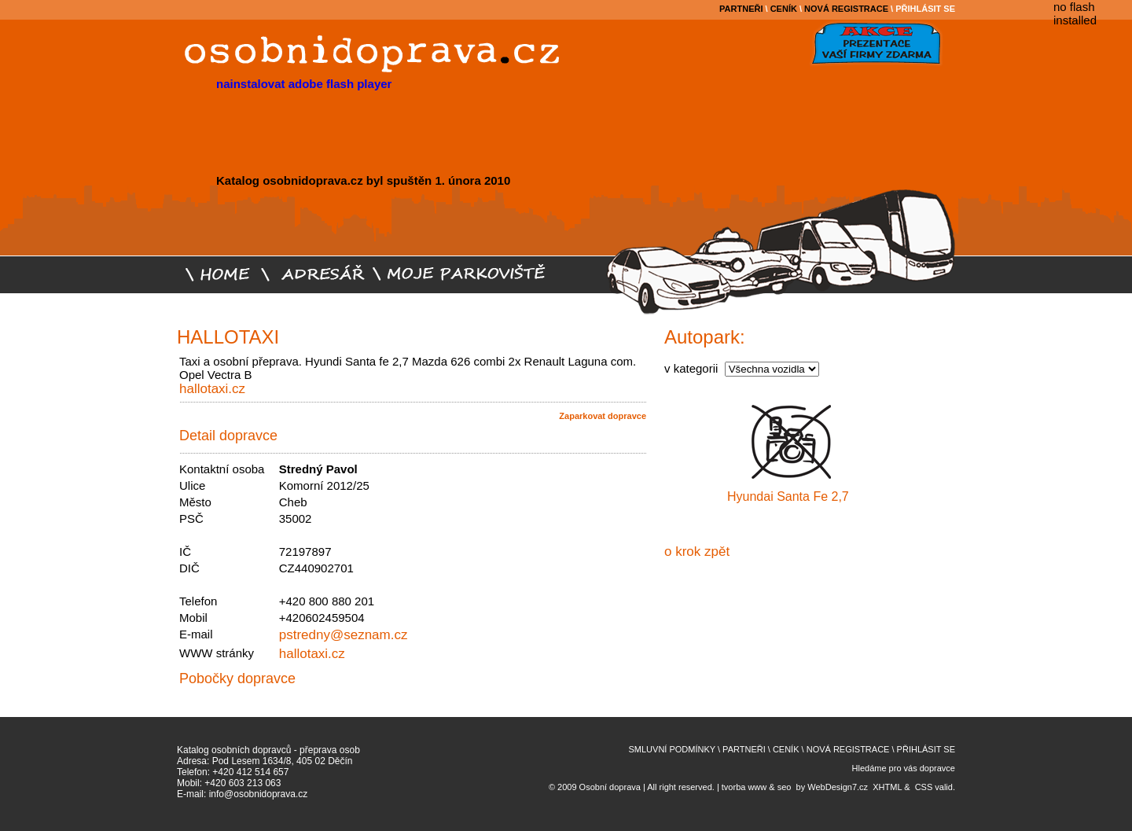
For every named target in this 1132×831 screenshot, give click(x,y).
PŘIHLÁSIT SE (925, 8)
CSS (924, 787)
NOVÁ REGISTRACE (846, 8)
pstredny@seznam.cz (343, 634)
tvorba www (744, 787)
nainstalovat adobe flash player (303, 83)
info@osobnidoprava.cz (258, 794)
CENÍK (783, 8)
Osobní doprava (610, 787)
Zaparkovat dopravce (602, 416)
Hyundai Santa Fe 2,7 (788, 496)
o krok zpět (697, 551)
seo (784, 787)
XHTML (887, 787)
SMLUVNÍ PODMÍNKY (672, 749)
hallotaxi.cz (212, 388)
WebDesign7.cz (837, 787)
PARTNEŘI (741, 8)
